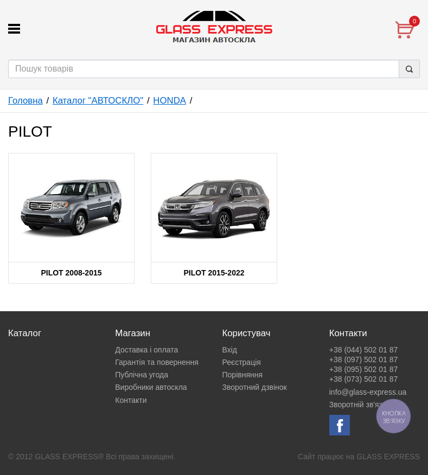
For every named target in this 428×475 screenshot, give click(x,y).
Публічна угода (141, 374)
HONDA (169, 100)
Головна (25, 100)
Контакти (130, 400)
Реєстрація (241, 362)
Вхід (229, 349)
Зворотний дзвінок (254, 387)
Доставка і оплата (146, 349)
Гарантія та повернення (157, 362)
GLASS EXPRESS (388, 456)
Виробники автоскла (151, 387)
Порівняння (242, 374)
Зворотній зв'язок (359, 404)
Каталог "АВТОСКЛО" (98, 100)
